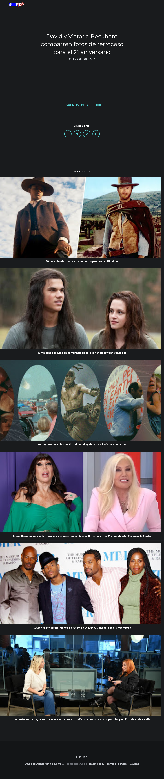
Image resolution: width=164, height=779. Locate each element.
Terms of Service (117, 763)
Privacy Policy (96, 763)
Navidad (134, 763)
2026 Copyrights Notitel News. (43, 763)
